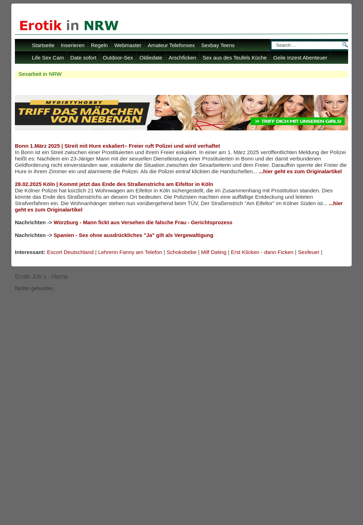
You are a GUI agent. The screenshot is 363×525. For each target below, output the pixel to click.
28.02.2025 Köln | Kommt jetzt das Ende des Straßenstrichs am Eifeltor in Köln (114, 184)
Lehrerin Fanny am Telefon (130, 252)
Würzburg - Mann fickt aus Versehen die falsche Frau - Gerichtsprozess (143, 222)
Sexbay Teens (218, 45)
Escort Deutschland (70, 252)
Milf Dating (214, 252)
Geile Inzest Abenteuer (300, 58)
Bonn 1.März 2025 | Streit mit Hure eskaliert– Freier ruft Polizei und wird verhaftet (117, 146)
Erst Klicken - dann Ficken (262, 252)
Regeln (99, 45)
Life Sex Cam (48, 58)
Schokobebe (182, 252)
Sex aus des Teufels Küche (234, 58)
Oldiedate (150, 58)
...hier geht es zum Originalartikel (300, 171)
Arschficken (182, 58)
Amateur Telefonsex (171, 45)
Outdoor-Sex (118, 58)
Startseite (43, 45)
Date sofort (83, 58)
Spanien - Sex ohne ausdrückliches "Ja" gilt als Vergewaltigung (133, 235)
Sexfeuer (308, 252)
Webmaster (127, 45)
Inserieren (73, 45)
